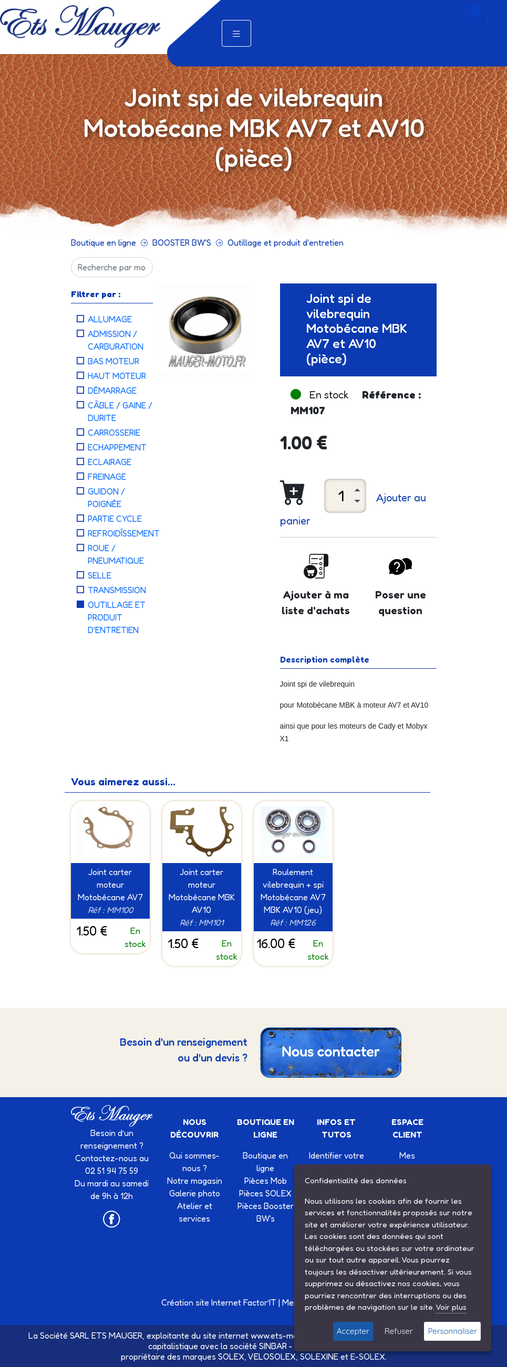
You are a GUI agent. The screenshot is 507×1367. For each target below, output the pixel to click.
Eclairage (109, 462)
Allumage (110, 319)
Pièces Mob (265, 1180)
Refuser (399, 1331)
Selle (99, 575)
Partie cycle (115, 518)
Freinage (107, 476)
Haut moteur (117, 376)
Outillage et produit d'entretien (285, 242)
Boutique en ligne (103, 242)
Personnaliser (452, 1331)
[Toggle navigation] (236, 33)
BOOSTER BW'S (181, 242)
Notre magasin (194, 1180)
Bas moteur (113, 361)
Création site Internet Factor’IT (218, 1302)
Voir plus (451, 1307)
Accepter (353, 1331)
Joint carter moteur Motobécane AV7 (110, 884)
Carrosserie (114, 432)
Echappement (117, 447)
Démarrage (112, 390)
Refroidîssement (124, 533)
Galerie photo (194, 1193)
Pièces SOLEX (265, 1193)
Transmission (117, 590)
